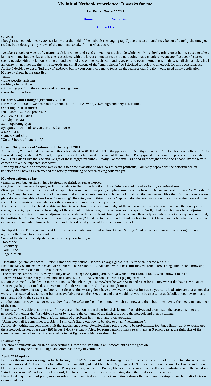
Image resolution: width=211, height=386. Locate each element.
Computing (118, 19)
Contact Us (105, 27)
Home (88, 19)
